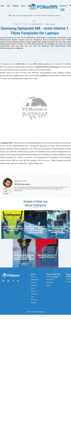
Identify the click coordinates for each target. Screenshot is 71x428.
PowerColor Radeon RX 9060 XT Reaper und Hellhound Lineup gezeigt (35, 229)
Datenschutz (50, 279)
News (2, 6)
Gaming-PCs (63, 6)
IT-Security (53, 6)
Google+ (6, 193)
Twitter (5, 191)
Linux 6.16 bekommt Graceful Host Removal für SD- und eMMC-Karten (58, 229)
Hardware (16, 6)
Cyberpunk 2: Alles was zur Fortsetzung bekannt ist (13, 228)
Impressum (49, 282)
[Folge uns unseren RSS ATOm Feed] (17, 280)
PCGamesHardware (52, 277)
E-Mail (5, 188)
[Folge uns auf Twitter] (3, 280)
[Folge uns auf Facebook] (13, 280)
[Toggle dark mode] (62, 10)
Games (30, 6)
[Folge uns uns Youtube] (8, 280)
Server (23, 6)
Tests (8, 6)
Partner (48, 285)
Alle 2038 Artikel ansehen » (22, 184)
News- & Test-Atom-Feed (34, 294)
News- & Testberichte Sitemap (35, 279)
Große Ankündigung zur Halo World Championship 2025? (24, 257)
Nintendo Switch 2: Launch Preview (47, 256)
